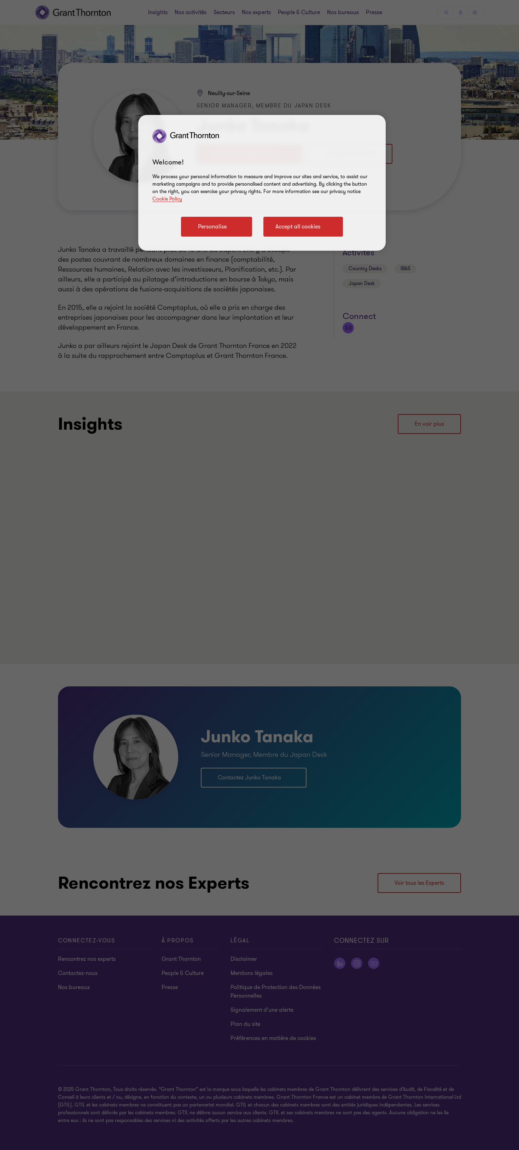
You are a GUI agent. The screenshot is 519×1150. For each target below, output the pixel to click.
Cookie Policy (167, 199)
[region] (262, 183)
